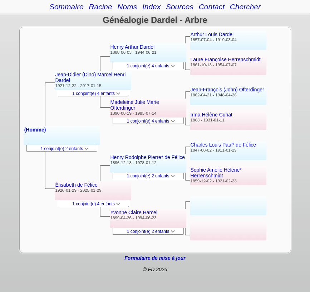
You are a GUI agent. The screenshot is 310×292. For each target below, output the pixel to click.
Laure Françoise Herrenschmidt (226, 59)
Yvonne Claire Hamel (134, 212)
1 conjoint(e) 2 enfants (65, 148)
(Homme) (35, 130)
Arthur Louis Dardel (212, 34)
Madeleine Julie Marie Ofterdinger (134, 105)
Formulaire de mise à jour (154, 258)
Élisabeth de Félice (76, 185)
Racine (100, 7)
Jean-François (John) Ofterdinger (227, 89)
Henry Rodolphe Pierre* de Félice (147, 157)
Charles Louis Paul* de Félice (223, 145)
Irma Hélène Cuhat (212, 115)
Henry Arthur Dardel (132, 47)
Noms (127, 7)
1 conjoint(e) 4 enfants (96, 93)
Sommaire (66, 7)
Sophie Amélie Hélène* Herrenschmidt (216, 172)
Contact (212, 7)
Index (151, 7)
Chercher (245, 7)
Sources (179, 7)
